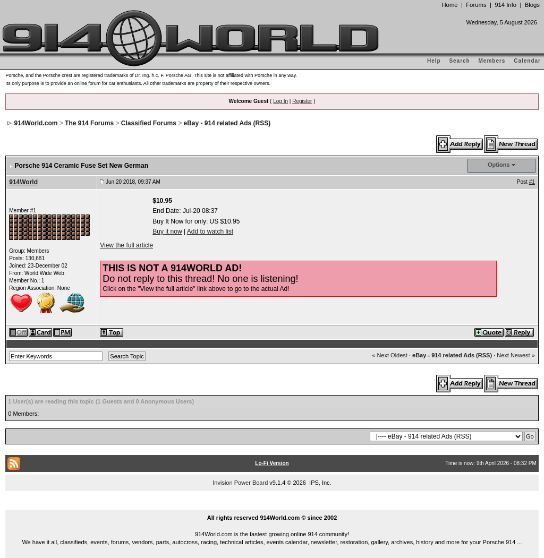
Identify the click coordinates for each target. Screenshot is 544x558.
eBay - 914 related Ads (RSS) (227, 123)
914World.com (36, 123)
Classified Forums (148, 123)
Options (499, 164)
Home (449, 5)
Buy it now (167, 231)
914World (23, 182)
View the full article (126, 245)
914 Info (505, 5)
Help (434, 61)
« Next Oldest (389, 355)
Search (459, 61)
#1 (532, 182)
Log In (280, 101)
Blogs (532, 5)
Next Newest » (516, 355)
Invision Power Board (240, 482)
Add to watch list (210, 231)
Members (492, 61)
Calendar (527, 61)
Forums (476, 5)
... (272, 505)
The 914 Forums (89, 123)
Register (302, 101)
